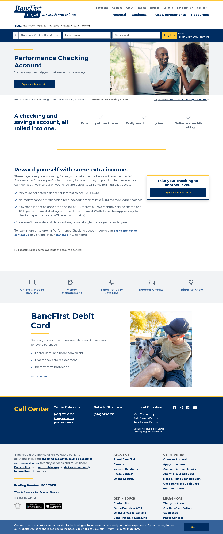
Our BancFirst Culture (178, 508)
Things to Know (173, 503)
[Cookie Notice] (111, 527)
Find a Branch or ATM (128, 508)
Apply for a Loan (174, 464)
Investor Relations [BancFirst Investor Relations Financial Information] (148, 7)
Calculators (170, 513)
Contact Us (121, 503)
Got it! (195, 527)
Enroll (181, 33)
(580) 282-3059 (65, 418)
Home (18, 99)
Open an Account (176, 193)
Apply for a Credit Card (178, 474)
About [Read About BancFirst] (129, 7)
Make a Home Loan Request (182, 479)
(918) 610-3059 (64, 423)
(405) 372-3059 (65, 414)
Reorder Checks (174, 488)
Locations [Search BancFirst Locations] (102, 7)
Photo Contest (123, 474)
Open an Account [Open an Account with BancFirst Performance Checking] (35, 84)
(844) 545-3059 (105, 414)
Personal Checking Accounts (69, 99)
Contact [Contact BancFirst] (117, 7)
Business (139, 15)
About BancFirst (124, 459)
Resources (200, 15)
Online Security (124, 479)
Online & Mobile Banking (130, 513)
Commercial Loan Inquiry (179, 469)
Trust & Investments (169, 15)
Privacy (47, 492)
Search (203, 7)
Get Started (39, 377)
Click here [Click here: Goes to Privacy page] (82, 529)
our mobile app (69, 467)
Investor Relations (126, 469)
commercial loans (42, 463)
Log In (168, 35)
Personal (119, 15)
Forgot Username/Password (193, 37)
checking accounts (55, 459)
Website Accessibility (27, 492)
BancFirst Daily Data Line (130, 518)
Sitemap (59, 492)
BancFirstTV (184, 7)
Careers (168, 7)
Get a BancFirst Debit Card (181, 484)
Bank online (41, 467)
